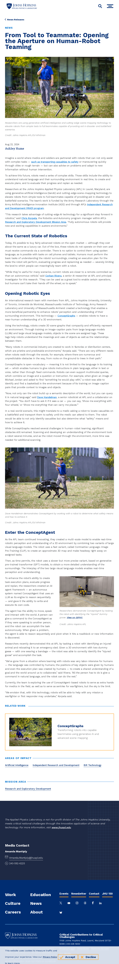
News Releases (14, 19)
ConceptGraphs (66, 315)
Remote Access (100, 948)
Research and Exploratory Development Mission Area (35, 222)
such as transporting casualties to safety (54, 161)
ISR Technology (93, 765)
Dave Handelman (47, 397)
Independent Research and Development (56, 765)
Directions (83, 948)
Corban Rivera (53, 275)
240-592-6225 (17, 863)
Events (64, 893)
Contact (94, 893)
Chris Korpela (29, 218)
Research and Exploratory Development (28, 788)
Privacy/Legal (67, 948)
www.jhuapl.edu (61, 827)
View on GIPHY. (75, 617)
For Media (65, 953)
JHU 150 (107, 893)
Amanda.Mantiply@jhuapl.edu (26, 857)
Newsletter (78, 893)
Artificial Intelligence (16, 765)
